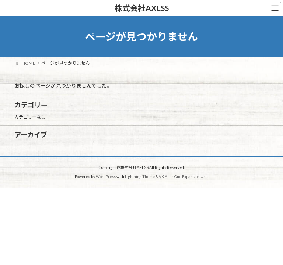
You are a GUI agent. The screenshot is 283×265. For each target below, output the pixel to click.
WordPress (106, 176)
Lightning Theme (140, 176)
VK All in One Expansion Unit (183, 176)
